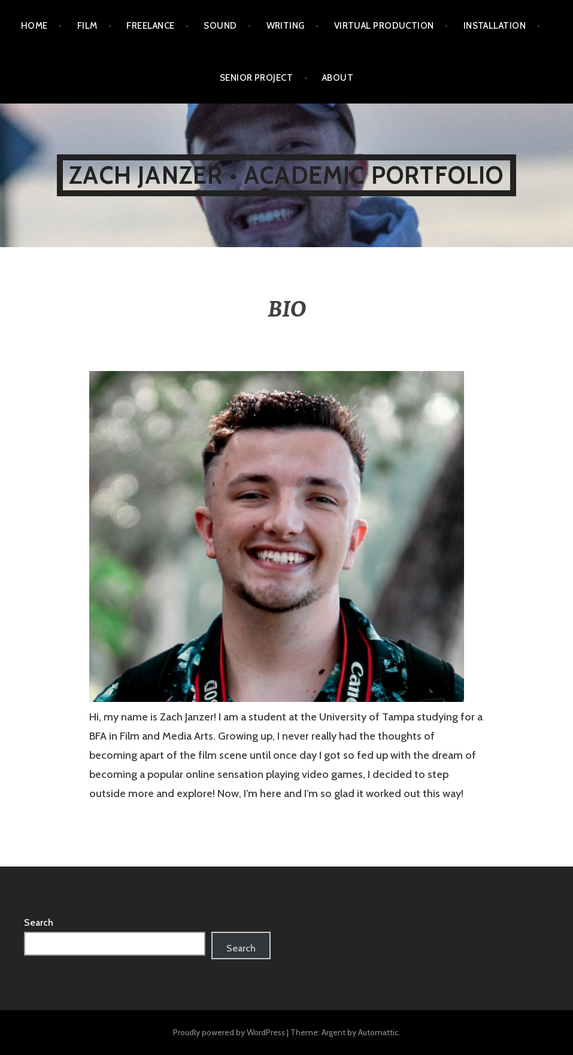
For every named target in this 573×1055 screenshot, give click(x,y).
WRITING (285, 25)
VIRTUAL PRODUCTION (384, 25)
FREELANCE (150, 25)
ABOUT (337, 77)
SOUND (220, 25)
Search (38, 922)
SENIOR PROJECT (256, 77)
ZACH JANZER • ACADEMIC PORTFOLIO (286, 175)
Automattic (378, 1032)
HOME (34, 25)
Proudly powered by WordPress (229, 1032)
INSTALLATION (494, 25)
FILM (87, 25)
